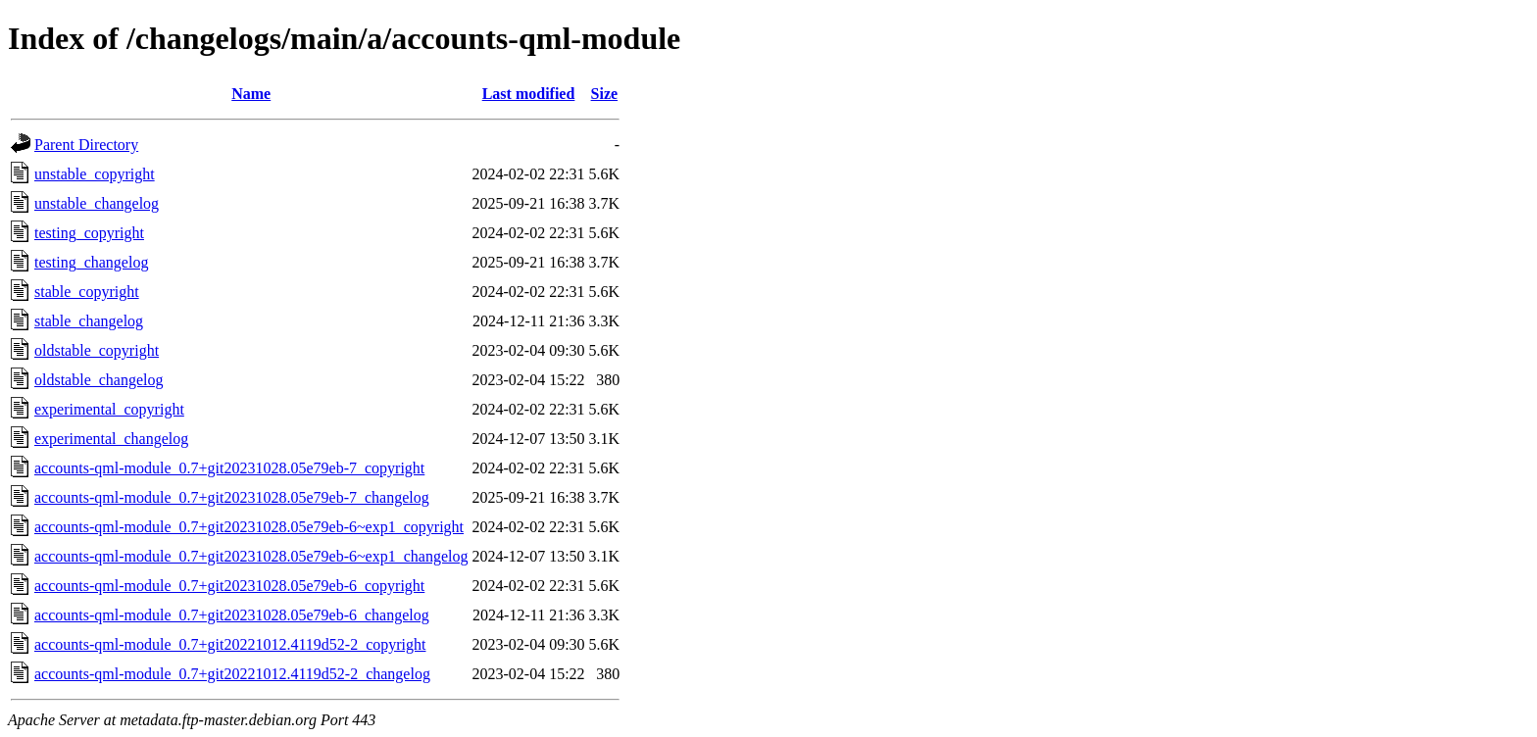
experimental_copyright (109, 409)
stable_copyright (86, 291)
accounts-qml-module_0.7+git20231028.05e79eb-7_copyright (229, 468)
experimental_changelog (111, 438)
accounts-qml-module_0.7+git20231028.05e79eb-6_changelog (231, 615)
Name (251, 93)
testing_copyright (89, 232)
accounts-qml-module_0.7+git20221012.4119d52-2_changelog (232, 673)
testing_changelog (91, 262)
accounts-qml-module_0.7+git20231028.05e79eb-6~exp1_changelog (251, 556)
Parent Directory (86, 144)
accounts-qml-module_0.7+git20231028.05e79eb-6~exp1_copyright (249, 526)
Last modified (528, 93)
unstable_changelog (96, 203)
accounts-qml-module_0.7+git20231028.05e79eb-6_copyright (229, 585)
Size (605, 93)
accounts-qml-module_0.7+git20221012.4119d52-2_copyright (229, 644)
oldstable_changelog (99, 379)
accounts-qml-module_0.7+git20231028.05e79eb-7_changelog (231, 497)
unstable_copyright (94, 174)
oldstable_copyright (96, 350)
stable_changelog (88, 321)
